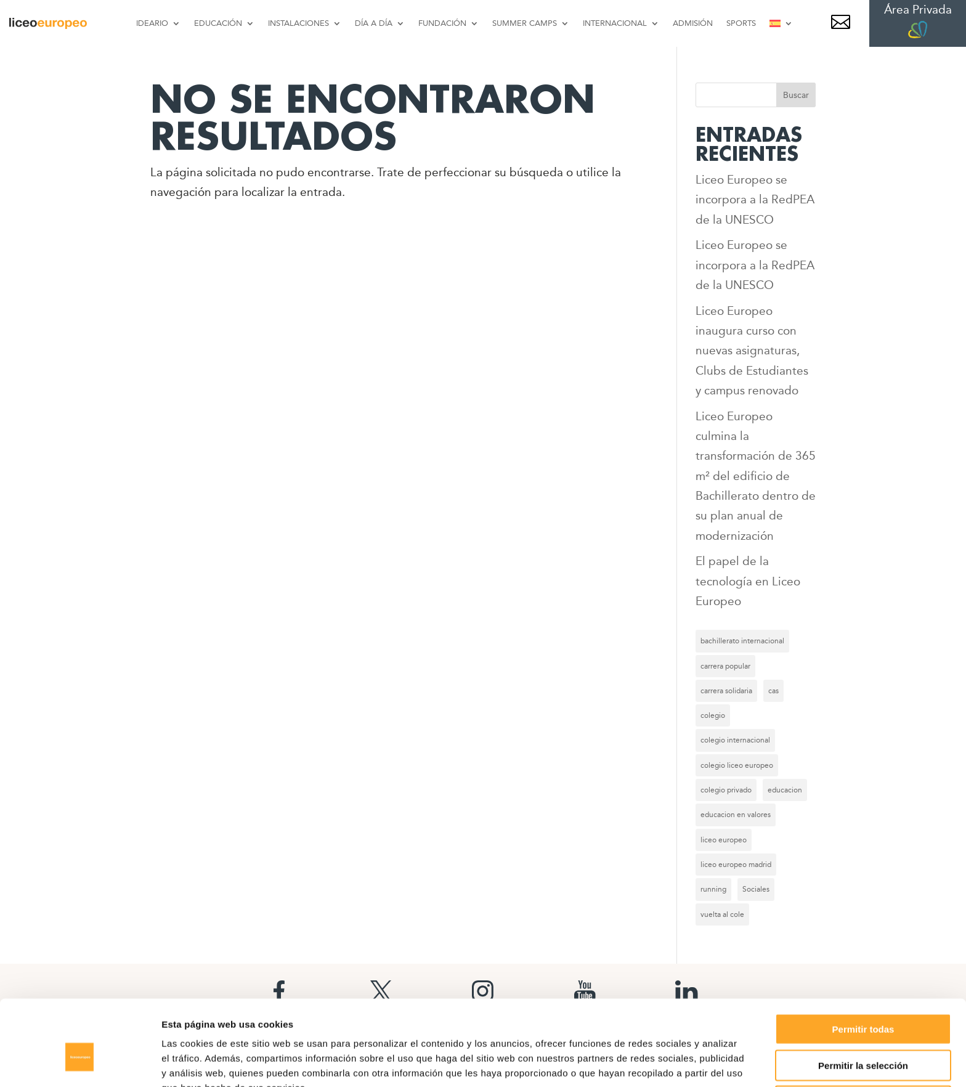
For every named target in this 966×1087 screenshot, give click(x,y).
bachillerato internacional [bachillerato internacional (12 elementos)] (742, 641)
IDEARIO (152, 23)
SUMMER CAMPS (524, 23)
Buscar (796, 95)
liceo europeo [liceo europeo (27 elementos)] (723, 840)
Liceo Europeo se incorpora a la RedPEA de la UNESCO (755, 200)
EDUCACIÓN (218, 23)
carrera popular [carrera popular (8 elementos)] (725, 666)
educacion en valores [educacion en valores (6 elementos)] (735, 814)
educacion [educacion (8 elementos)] (785, 790)
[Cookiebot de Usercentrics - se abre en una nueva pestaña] (80, 1063)
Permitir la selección (863, 1000)
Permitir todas (863, 964)
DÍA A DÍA (373, 23)
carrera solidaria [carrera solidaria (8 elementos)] (726, 690)
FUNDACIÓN (442, 23)
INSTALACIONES (298, 23)
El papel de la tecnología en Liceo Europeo (748, 581)
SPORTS (741, 23)
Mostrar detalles (667, 1062)
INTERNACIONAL (615, 23)
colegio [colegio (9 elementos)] (712, 715)
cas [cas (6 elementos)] (773, 690)
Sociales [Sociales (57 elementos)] (755, 889)
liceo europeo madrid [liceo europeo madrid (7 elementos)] (735, 864)
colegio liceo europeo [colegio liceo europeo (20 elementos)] (736, 765)
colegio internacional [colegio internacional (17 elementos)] (735, 740)
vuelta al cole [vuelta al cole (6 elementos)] (722, 914)
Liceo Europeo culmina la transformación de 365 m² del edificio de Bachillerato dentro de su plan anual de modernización (756, 476)
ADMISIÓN (693, 23)
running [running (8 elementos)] (713, 889)
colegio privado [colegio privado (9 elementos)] (726, 790)
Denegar (863, 1036)
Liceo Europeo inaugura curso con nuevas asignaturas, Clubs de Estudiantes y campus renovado (752, 350)
